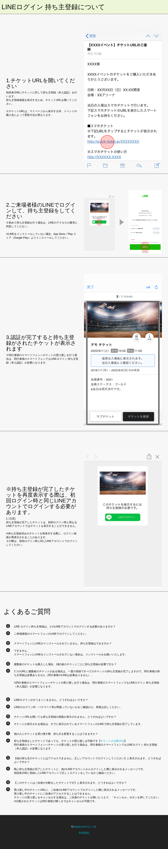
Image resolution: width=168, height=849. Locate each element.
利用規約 (84, 832)
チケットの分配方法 (112, 741)
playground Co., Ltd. (85, 826)
